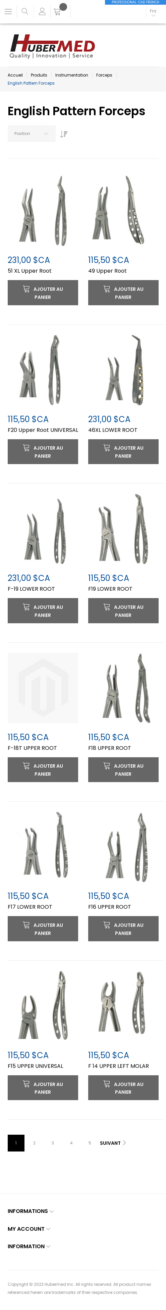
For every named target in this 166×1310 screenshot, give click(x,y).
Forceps (104, 75)
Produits (39, 75)
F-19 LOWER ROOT (31, 589)
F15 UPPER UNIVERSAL (35, 1066)
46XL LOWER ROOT (112, 430)
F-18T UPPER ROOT (32, 748)
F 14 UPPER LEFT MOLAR (118, 1066)
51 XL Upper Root (30, 271)
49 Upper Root (107, 271)
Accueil (15, 75)
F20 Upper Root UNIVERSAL (43, 430)
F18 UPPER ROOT (109, 748)
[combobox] (32, 133)
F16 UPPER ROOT (109, 907)
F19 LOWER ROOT (110, 589)
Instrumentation (71, 75)
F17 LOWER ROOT (30, 907)
